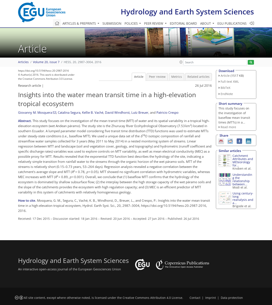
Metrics (176, 77)
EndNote (227, 94)
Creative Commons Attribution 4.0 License (152, 298)
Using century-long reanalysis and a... (242, 198)
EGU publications (231, 23)
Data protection (232, 298)
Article (138, 77)
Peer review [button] (154, 23)
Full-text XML (230, 81)
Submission (111, 23)
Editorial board (183, 23)
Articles (23, 62)
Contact (195, 298)
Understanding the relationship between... (242, 179)
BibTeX (225, 88)
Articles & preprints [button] (79, 23)
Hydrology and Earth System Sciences (187, 12)
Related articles (198, 77)
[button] (181, 62)
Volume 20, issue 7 (46, 62)
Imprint (210, 298)
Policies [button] (132, 23)
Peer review (157, 77)
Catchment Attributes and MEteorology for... (242, 160)
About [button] (206, 23)
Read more (228, 127)
